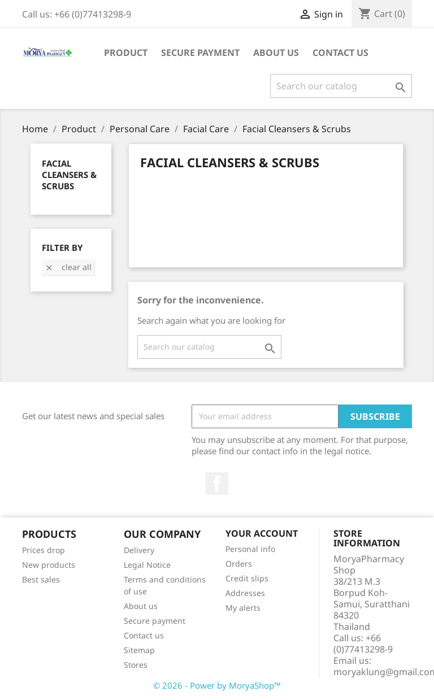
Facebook (217, 483)
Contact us (144, 635)
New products (48, 564)
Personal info (250, 549)
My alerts (243, 607)
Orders (238, 563)
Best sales (41, 579)
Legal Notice (147, 564)
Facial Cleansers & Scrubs (69, 175)
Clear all (68, 267)
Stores (135, 664)
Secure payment (200, 52)
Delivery (139, 550)
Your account (261, 533)
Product (125, 52)
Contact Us (340, 52)
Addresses (245, 593)
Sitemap (139, 650)
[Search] (341, 86)
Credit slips (246, 578)
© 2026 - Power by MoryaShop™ (217, 685)
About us (276, 52)
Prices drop (43, 550)
